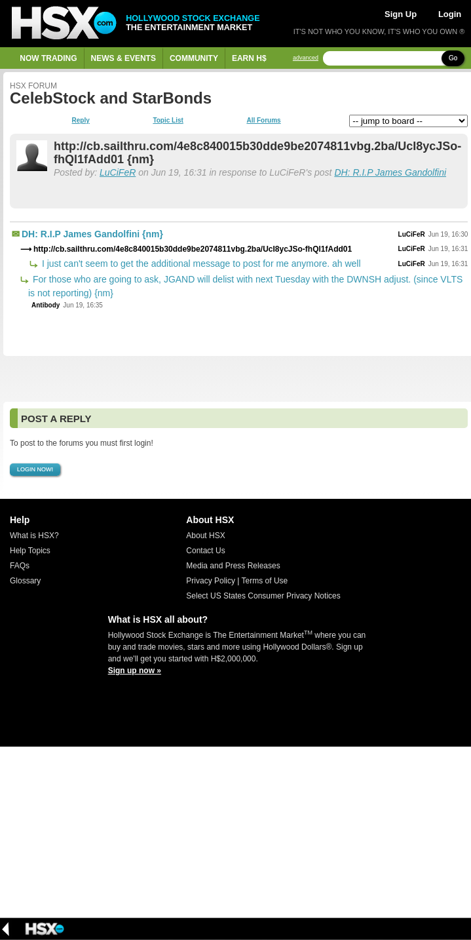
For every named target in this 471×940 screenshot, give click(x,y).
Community (194, 58)
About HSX (205, 535)
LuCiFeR (118, 172)
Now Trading (48, 58)
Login (449, 14)
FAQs (19, 565)
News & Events (123, 58)
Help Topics (30, 550)
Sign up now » (134, 670)
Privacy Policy (210, 580)
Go (453, 58)
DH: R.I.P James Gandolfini (390, 172)
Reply (81, 120)
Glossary (25, 580)
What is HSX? (34, 535)
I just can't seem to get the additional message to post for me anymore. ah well (200, 263)
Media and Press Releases (233, 565)
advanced (305, 58)
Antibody (45, 305)
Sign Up (401, 14)
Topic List (168, 120)
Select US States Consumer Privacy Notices (263, 595)
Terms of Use (265, 580)
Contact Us (205, 550)
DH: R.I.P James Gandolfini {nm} (92, 234)
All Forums (263, 120)
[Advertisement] (235, 379)
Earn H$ (249, 58)
